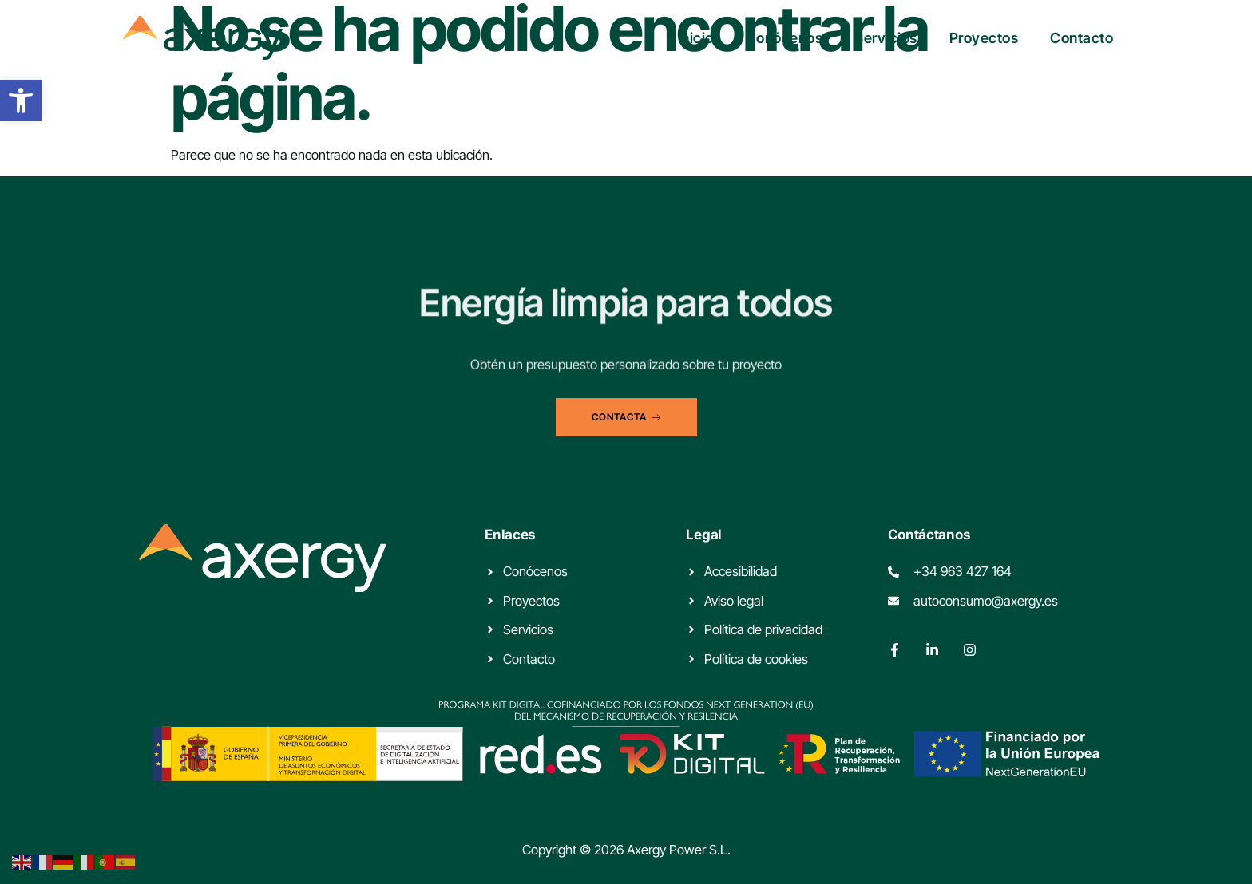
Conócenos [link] (784, 38)
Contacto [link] (1081, 38)
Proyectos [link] (984, 38)
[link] (21, 100)
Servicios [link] (885, 38)
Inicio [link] (696, 38)
